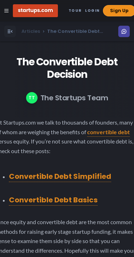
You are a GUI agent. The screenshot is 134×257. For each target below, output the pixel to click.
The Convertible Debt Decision (66, 68)
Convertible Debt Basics (53, 200)
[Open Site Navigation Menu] (6, 10)
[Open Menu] (10, 31)
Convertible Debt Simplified (60, 176)
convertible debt (108, 131)
